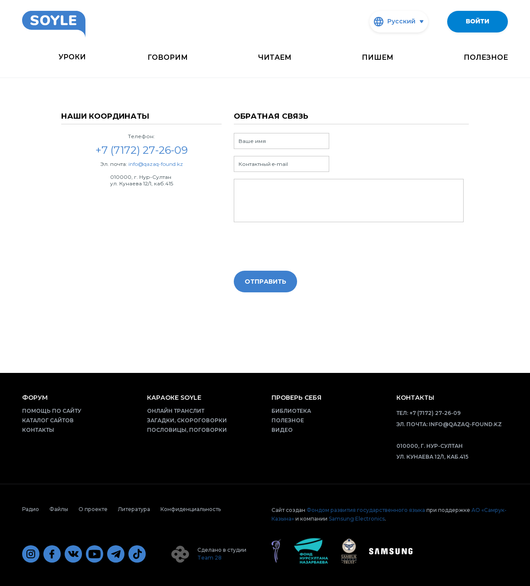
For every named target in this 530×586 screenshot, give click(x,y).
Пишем (377, 57)
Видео (282, 430)
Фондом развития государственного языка (366, 510)
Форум (35, 397)
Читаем (274, 57)
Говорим (167, 57)
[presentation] (300, 247)
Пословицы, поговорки (187, 430)
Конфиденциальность (190, 509)
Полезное (486, 57)
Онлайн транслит (175, 411)
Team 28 (209, 557)
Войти (477, 21)
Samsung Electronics (357, 518)
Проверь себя (296, 397)
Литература (134, 509)
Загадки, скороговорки (187, 420)
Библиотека (291, 411)
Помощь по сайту (51, 411)
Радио (30, 509)
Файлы (58, 509)
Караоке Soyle (174, 397)
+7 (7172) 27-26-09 (435, 413)
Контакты (38, 430)
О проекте (93, 509)
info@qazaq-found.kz (155, 164)
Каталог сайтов (48, 420)
